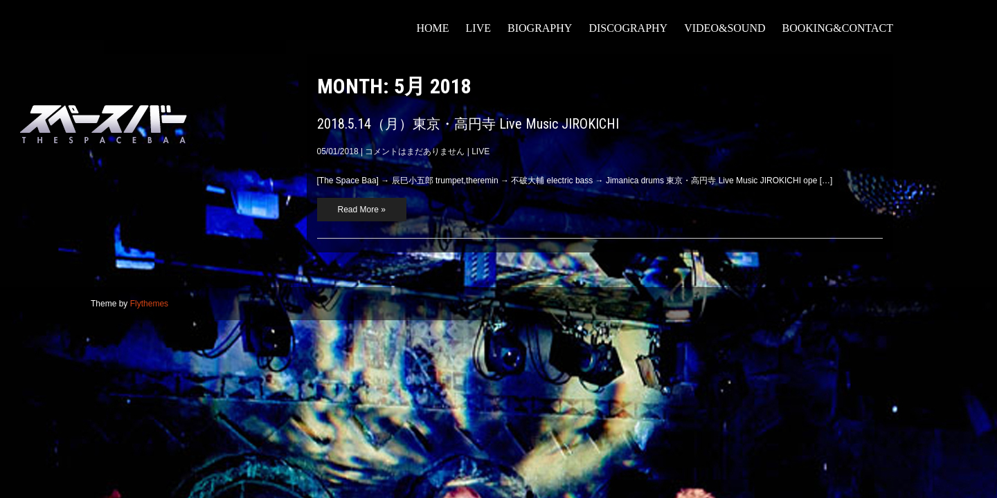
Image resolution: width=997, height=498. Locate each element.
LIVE (478, 28)
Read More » (362, 209)
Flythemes (149, 303)
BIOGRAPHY (540, 28)
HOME (432, 28)
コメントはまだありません (415, 151)
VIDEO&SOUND (724, 28)
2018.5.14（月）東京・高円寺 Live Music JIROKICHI (468, 124)
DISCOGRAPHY (628, 28)
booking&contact (838, 28)
